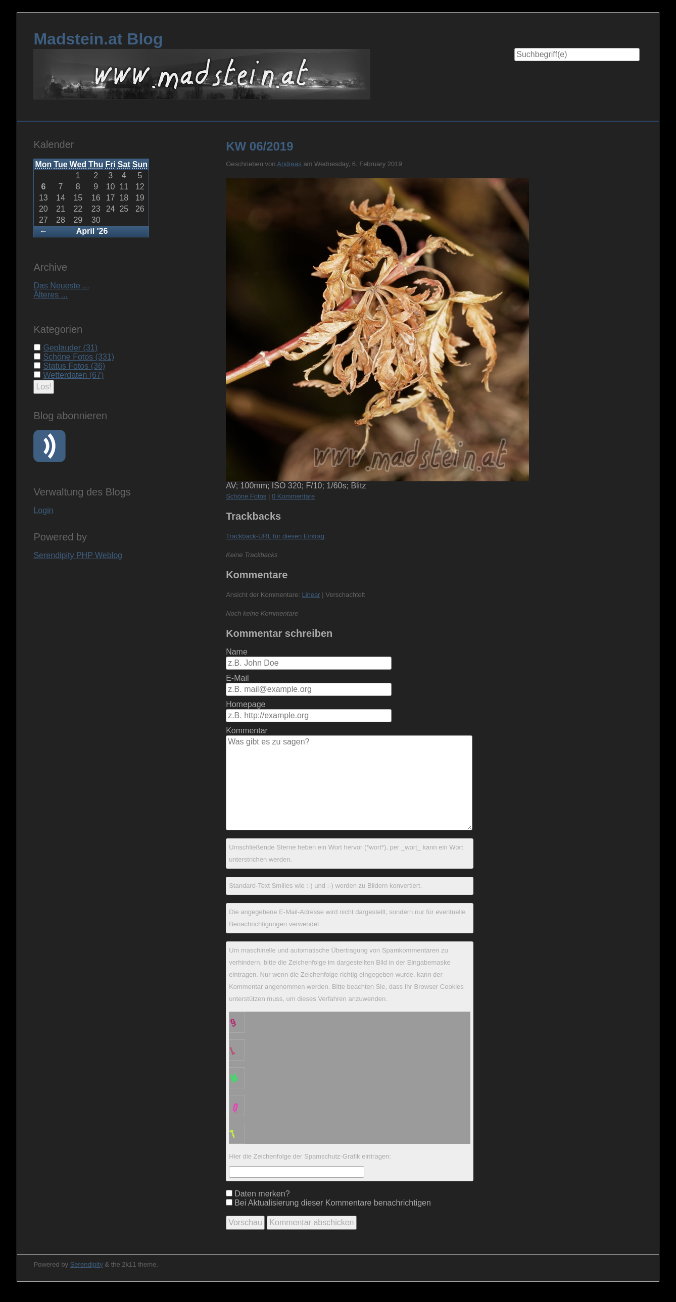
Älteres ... (50, 294)
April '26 (92, 231)
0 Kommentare (293, 496)
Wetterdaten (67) (73, 375)
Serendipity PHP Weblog (77, 555)
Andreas (289, 164)
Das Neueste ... (61, 285)
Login (43, 510)
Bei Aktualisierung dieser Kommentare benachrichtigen (332, 1202)
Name (237, 651)
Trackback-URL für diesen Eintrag (275, 536)
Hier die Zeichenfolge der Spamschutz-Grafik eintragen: (310, 1156)
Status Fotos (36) (74, 366)
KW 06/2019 (259, 146)
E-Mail (237, 678)
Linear (311, 594)
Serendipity (86, 1264)
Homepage (245, 704)
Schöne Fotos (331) (78, 357)
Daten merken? (261, 1193)
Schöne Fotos (246, 496)
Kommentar (247, 730)
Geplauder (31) (70, 347)
